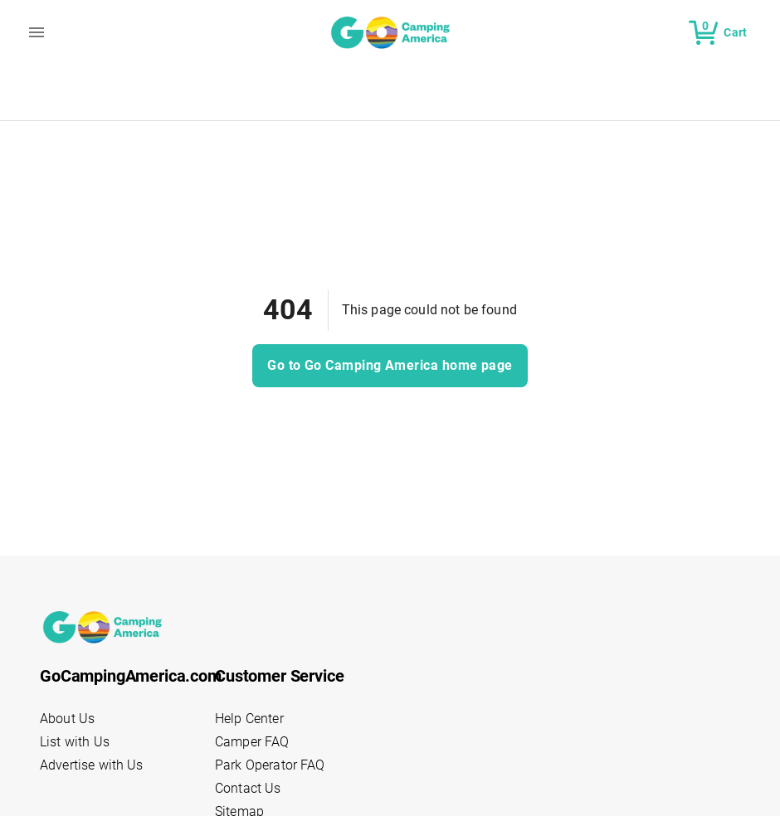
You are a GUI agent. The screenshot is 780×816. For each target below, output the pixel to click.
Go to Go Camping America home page (390, 365)
